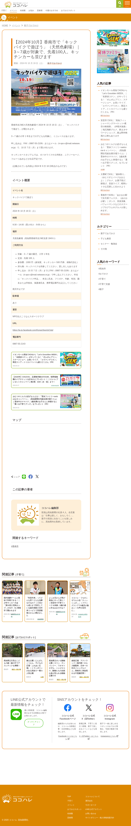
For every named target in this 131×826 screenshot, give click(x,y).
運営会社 (89, 801)
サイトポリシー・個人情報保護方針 (99, 818)
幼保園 (70, 813)
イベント (71, 805)
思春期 (70, 818)
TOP (69, 796)
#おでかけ (103, 274)
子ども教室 (106, 238)
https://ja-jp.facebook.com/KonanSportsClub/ (33, 330)
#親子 (101, 289)
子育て (70, 801)
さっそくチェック (34, 723)
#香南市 (15, 546)
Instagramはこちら (108, 736)
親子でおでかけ (108, 233)
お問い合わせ (90, 813)
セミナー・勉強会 (109, 244)
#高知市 (102, 269)
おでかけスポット (74, 809)
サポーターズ (90, 805)
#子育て (102, 279)
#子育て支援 (104, 284)
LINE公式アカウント (93, 809)
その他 (104, 249)
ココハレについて (92, 796)
